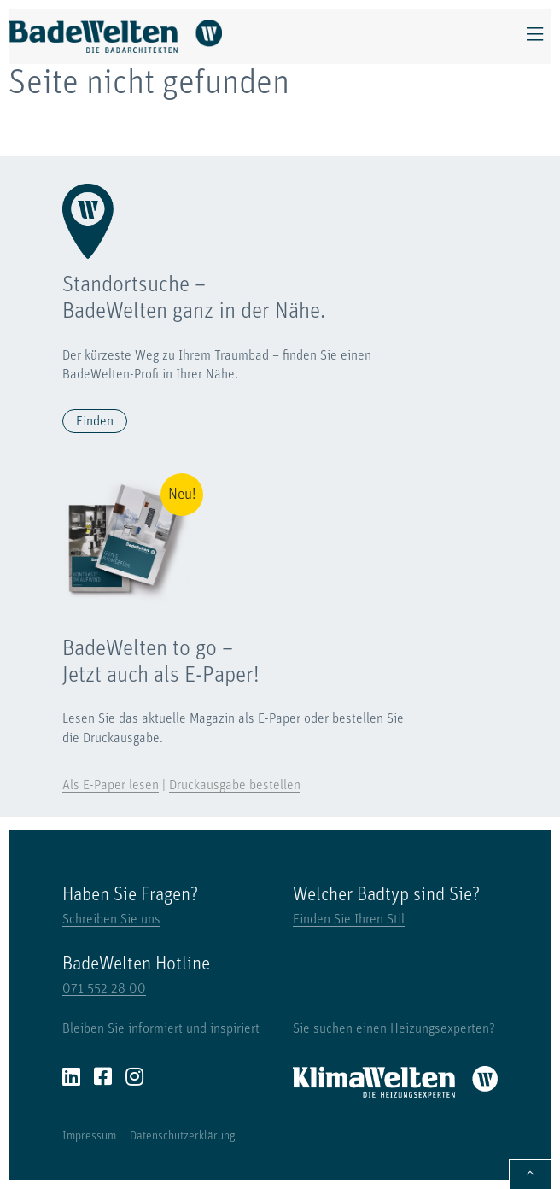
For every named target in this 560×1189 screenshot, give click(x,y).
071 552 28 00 (104, 989)
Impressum (89, 1136)
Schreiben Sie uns (111, 920)
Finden (95, 422)
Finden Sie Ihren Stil (349, 920)
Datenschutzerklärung (183, 1136)
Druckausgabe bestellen (234, 786)
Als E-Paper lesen (110, 786)
